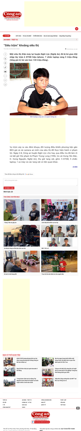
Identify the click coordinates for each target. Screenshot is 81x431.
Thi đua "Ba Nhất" (29, 36)
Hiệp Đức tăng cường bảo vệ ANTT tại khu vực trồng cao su (65, 379)
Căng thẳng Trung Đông (67, 36)
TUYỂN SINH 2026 (39, 36)
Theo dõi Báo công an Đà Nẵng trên (19, 174)
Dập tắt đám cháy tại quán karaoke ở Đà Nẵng (27, 369)
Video (23, 407)
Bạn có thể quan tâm (11, 355)
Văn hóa (62, 402)
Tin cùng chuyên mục (12, 197)
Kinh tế (43, 402)
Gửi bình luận (9, 188)
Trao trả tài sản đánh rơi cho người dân (53, 274)
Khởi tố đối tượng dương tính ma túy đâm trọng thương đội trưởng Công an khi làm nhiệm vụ (27, 360)
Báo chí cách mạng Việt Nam (53, 36)
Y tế (4, 404)
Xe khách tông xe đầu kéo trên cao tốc (15, 248)
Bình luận (8, 192)
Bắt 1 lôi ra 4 (45, 248)
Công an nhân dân (46, 400)
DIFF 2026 (20, 36)
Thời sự (5, 400)
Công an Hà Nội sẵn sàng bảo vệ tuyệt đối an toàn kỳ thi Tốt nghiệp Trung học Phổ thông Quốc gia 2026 (66, 370)
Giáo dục (24, 404)
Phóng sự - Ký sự (26, 402)
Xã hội (4, 402)
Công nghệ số (6, 407)
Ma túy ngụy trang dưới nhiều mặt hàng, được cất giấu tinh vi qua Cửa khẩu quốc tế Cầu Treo (65, 360)
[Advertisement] (52, 13)
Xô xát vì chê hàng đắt (10, 274)
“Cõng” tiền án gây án (10, 222)
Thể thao (63, 404)
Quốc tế (43, 404)
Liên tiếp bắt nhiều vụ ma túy (50, 222)
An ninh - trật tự (11, 40)
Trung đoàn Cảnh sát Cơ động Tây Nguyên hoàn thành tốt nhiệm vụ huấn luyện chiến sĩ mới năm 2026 (27, 380)
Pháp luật (63, 400)
